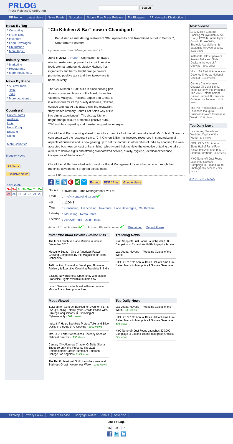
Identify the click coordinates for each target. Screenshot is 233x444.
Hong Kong (14, 127)
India (12, 94)
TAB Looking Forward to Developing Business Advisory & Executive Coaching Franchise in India (79, 267)
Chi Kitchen (16, 47)
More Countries (17, 144)
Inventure (15, 39)
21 (34, 193)
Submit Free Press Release (105, 17)
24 (19, 193)
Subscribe (75, 17)
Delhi (12, 90)
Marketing (15, 64)
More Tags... (17, 51)
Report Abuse (155, 227)
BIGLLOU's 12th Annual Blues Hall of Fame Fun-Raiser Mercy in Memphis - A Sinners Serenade (145, 264)
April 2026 (14, 185)
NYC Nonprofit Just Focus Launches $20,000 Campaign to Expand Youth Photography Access (145, 243)
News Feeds (56, 17)
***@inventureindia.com (80, 196)
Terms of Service (59, 415)
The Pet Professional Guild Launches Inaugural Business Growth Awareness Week (77, 363)
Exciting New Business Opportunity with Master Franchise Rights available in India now (77, 277)
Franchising (16, 34)
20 (39, 193)
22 (29, 193)
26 (8, 193)
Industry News (15, 155)
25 (13, 193)
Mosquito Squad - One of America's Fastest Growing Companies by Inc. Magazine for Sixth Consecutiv (77, 255)
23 (24, 193)
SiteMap (14, 415)
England (12, 131)
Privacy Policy (34, 415)
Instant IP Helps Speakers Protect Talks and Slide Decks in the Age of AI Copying (79, 325)
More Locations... (20, 98)
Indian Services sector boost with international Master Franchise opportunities (76, 288)
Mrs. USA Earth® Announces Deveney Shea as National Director (207, 74)
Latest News (35, 17)
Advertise (120, 415)
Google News (132, 182)
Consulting (16, 30)
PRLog (73, 57)
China (11, 135)
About (105, 415)
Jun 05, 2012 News (202, 179)
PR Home (15, 17)
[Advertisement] (150, 89)
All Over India (18, 86)
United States (16, 115)
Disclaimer (135, 227)
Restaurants (17, 68)
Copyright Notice (85, 415)
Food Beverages (20, 43)
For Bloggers (136, 17)
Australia (13, 119)
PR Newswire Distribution (166, 17)
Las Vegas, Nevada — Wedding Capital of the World (204, 134)
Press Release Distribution (27, 8)
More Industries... (20, 72)
